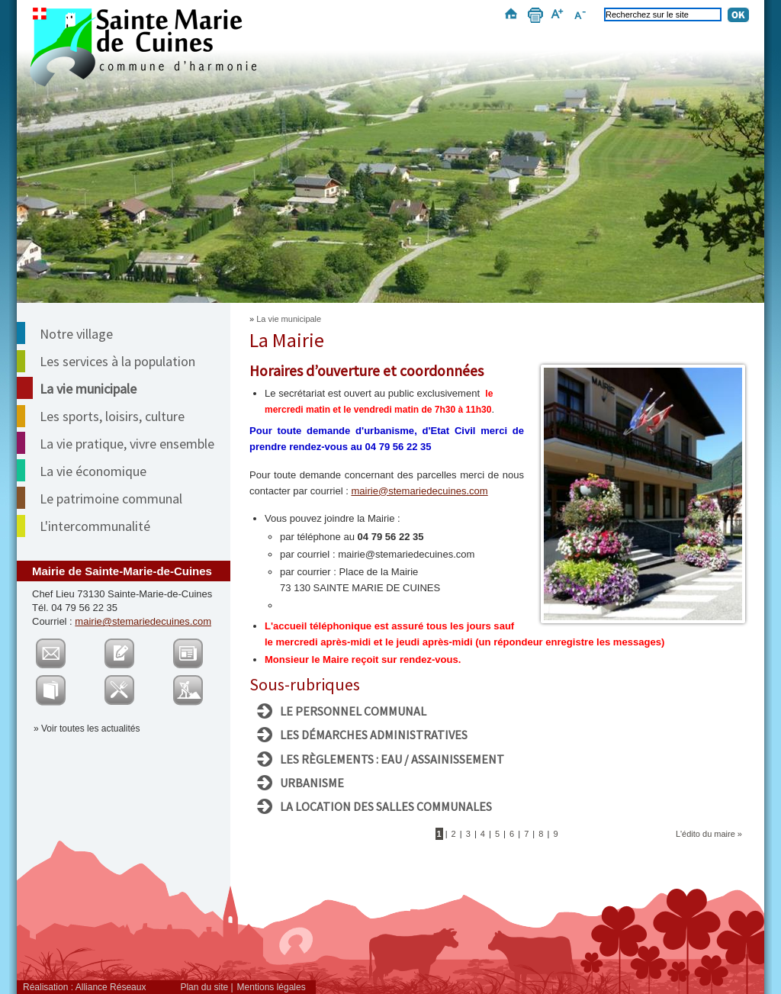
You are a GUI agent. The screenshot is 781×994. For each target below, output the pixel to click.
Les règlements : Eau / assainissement (392, 759)
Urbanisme (312, 782)
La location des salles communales (386, 806)
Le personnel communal (353, 711)
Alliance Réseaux (111, 987)
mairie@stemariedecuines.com (143, 621)
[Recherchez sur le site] (663, 14)
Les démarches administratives (374, 734)
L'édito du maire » (709, 833)
